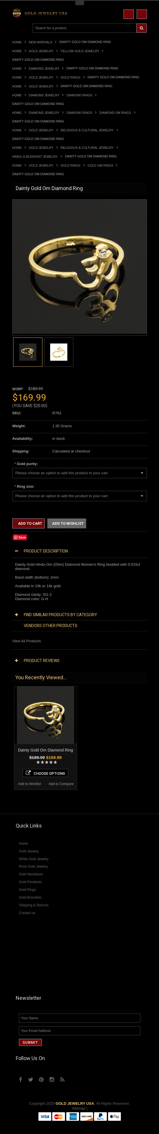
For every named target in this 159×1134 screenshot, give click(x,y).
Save (22, 537)
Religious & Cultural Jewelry (87, 130)
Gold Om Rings (100, 165)
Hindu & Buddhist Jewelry (35, 156)
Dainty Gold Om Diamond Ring (45, 750)
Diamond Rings (79, 95)
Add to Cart (29, 523)
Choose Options (45, 773)
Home (17, 42)
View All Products (26, 641)
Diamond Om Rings (115, 112)
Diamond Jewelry (44, 68)
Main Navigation (17, 28)
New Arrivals (40, 42)
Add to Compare (61, 784)
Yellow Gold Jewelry (80, 51)
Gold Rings (71, 77)
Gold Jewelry (41, 51)
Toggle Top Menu (79, 3)
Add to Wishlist (68, 523)
